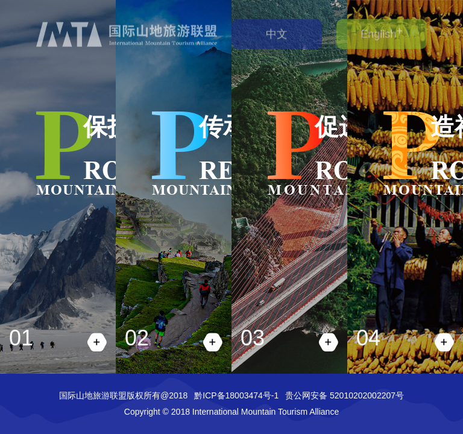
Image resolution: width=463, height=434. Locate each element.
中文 (277, 31)
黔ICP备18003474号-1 (236, 395)
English (378, 31)
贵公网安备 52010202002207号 (344, 395)
